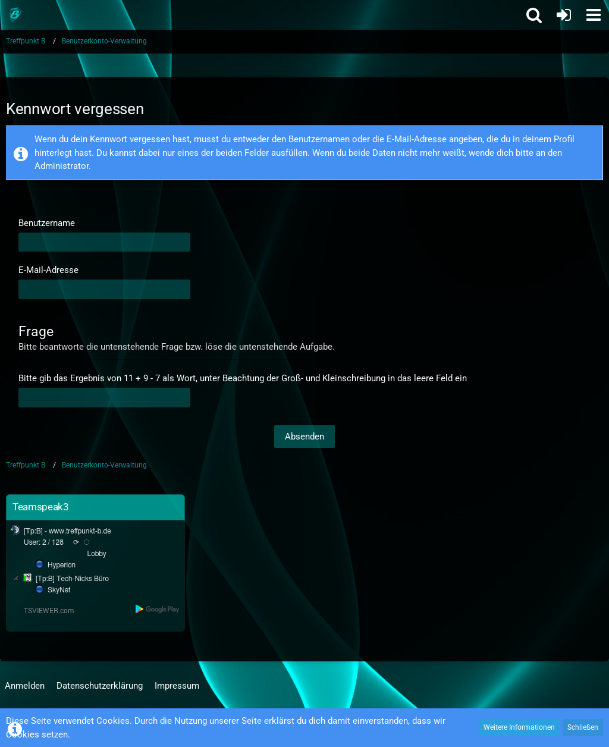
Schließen (582, 727)
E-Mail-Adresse (48, 270)
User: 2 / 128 (44, 542)
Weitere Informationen (519, 727)
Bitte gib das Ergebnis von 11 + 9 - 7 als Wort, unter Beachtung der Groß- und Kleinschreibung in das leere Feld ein (242, 378)
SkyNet (59, 590)
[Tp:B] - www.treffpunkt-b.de (67, 531)
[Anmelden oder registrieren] (564, 15)
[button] (593, 15)
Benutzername (46, 223)
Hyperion (62, 565)
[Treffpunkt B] (15, 15)
